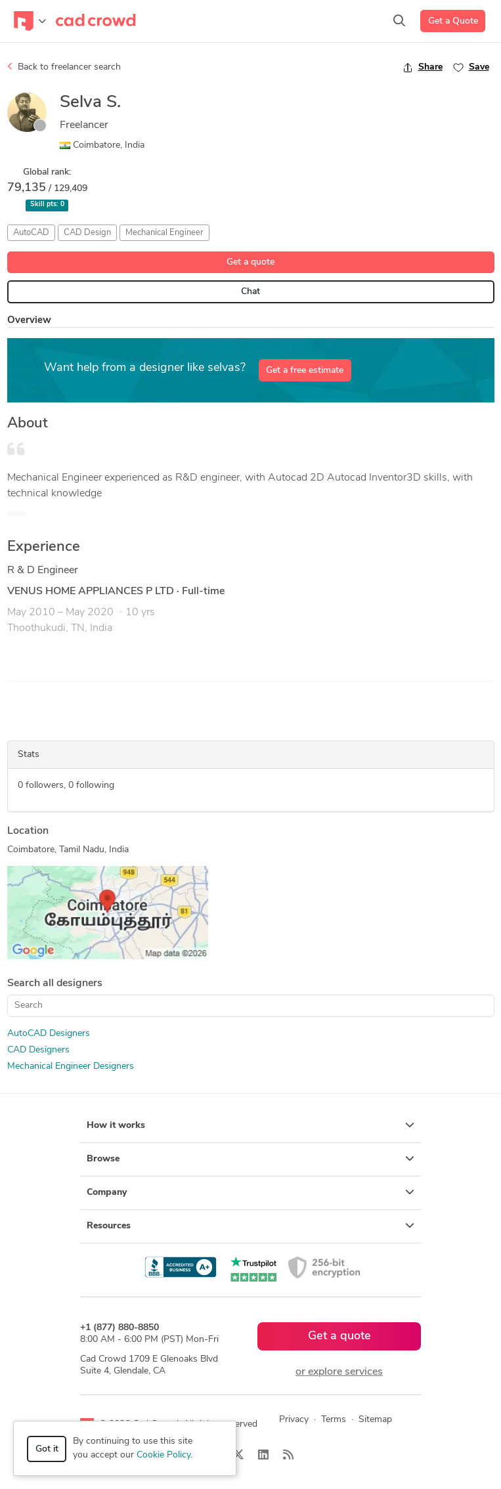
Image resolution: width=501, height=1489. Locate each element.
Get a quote (250, 262)
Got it (46, 1449)
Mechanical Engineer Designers (70, 1066)
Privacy (294, 1420)
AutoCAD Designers (48, 1034)
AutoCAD (31, 232)
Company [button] (250, 1192)
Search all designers (54, 983)
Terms (333, 1420)
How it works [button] (250, 1125)
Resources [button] (250, 1225)
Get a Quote (453, 21)
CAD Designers (38, 1050)
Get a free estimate (304, 371)
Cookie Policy (163, 1455)
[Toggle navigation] (30, 21)
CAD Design (87, 232)
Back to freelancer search (64, 67)
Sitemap (375, 1420)
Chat (250, 292)
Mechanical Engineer (164, 232)
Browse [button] (250, 1159)
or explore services (339, 1372)
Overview (29, 321)
